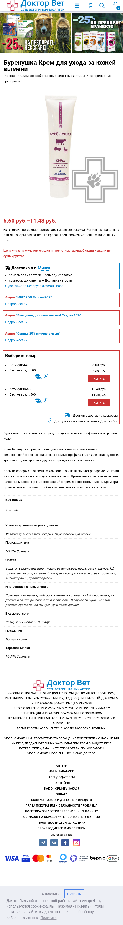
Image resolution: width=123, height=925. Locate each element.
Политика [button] (49, 918)
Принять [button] (74, 893)
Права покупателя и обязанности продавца (61, 805)
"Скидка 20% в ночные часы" (38, 333)
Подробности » (16, 304)
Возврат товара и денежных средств (61, 800)
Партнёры (61, 783)
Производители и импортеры (61, 828)
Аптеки (61, 765)
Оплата (61, 794)
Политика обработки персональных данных (61, 811)
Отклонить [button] (50, 893)
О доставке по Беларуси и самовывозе (34, 286)
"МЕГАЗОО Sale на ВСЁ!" (34, 297)
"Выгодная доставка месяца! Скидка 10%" (48, 315)
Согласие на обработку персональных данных (61, 817)
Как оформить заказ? (61, 788)
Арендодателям (61, 777)
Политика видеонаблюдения (61, 822)
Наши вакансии (61, 771)
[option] (61, 146)
